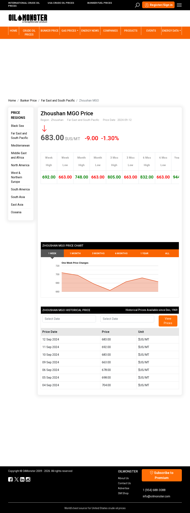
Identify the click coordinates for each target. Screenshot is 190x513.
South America (20, 189)
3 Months (98, 253)
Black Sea (17, 126)
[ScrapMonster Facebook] (9, 479)
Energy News (90, 30)
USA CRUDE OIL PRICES (61, 2)
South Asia (18, 197)
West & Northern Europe (16, 177)
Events (151, 30)
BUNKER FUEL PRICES (99, 2)
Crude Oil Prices (29, 32)
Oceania (16, 212)
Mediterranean (20, 145)
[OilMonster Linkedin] (20, 479)
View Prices (168, 321)
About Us (123, 478)
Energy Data (170, 30)
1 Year (144, 253)
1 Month (75, 253)
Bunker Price (49, 30)
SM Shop (123, 493)
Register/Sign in (158, 5)
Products (130, 30)
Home (14, 30)
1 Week (52, 253)
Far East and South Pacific (58, 100)
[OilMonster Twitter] (14, 479)
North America (20, 165)
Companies (110, 30)
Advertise (123, 488)
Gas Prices (68, 30)
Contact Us (124, 483)
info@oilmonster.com (156, 496)
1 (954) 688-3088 (154, 490)
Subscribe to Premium (161, 475)
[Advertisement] (95, 68)
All (167, 253)
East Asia (17, 204)
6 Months (121, 253)
